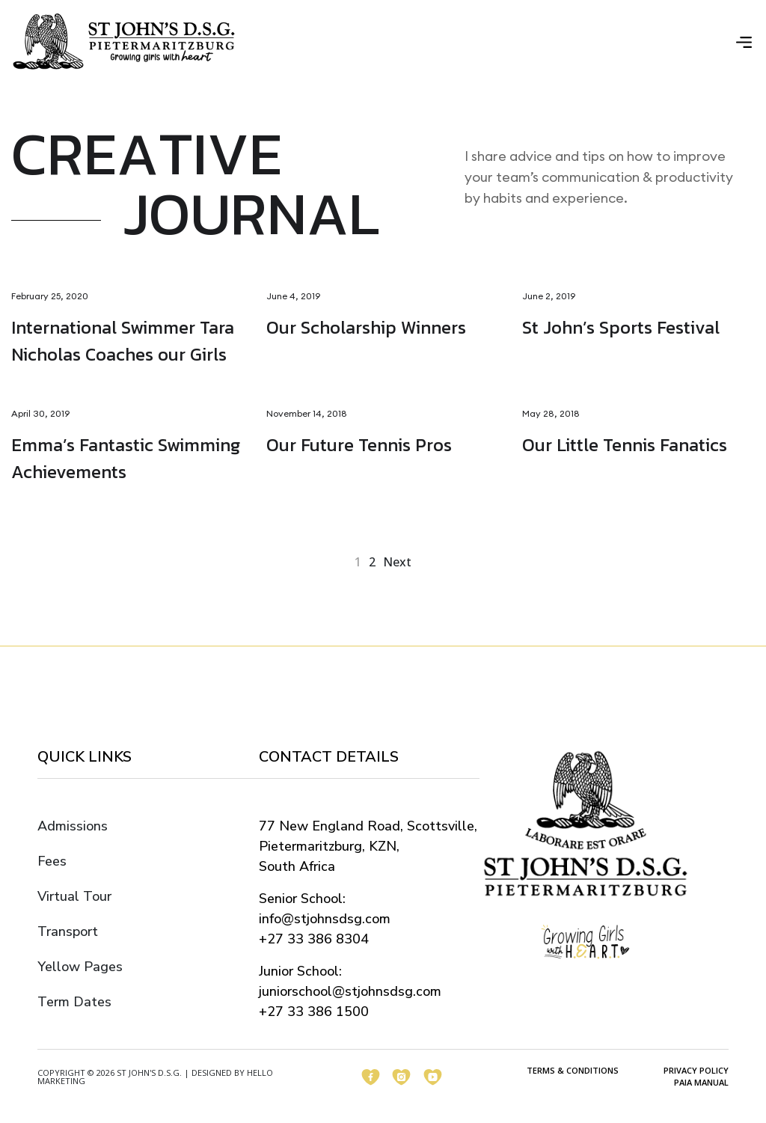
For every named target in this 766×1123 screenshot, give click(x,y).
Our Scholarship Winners (366, 328)
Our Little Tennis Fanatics (624, 445)
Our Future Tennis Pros (359, 445)
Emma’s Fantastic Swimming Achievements (125, 459)
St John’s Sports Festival (621, 328)
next (397, 562)
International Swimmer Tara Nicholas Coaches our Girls (122, 341)
